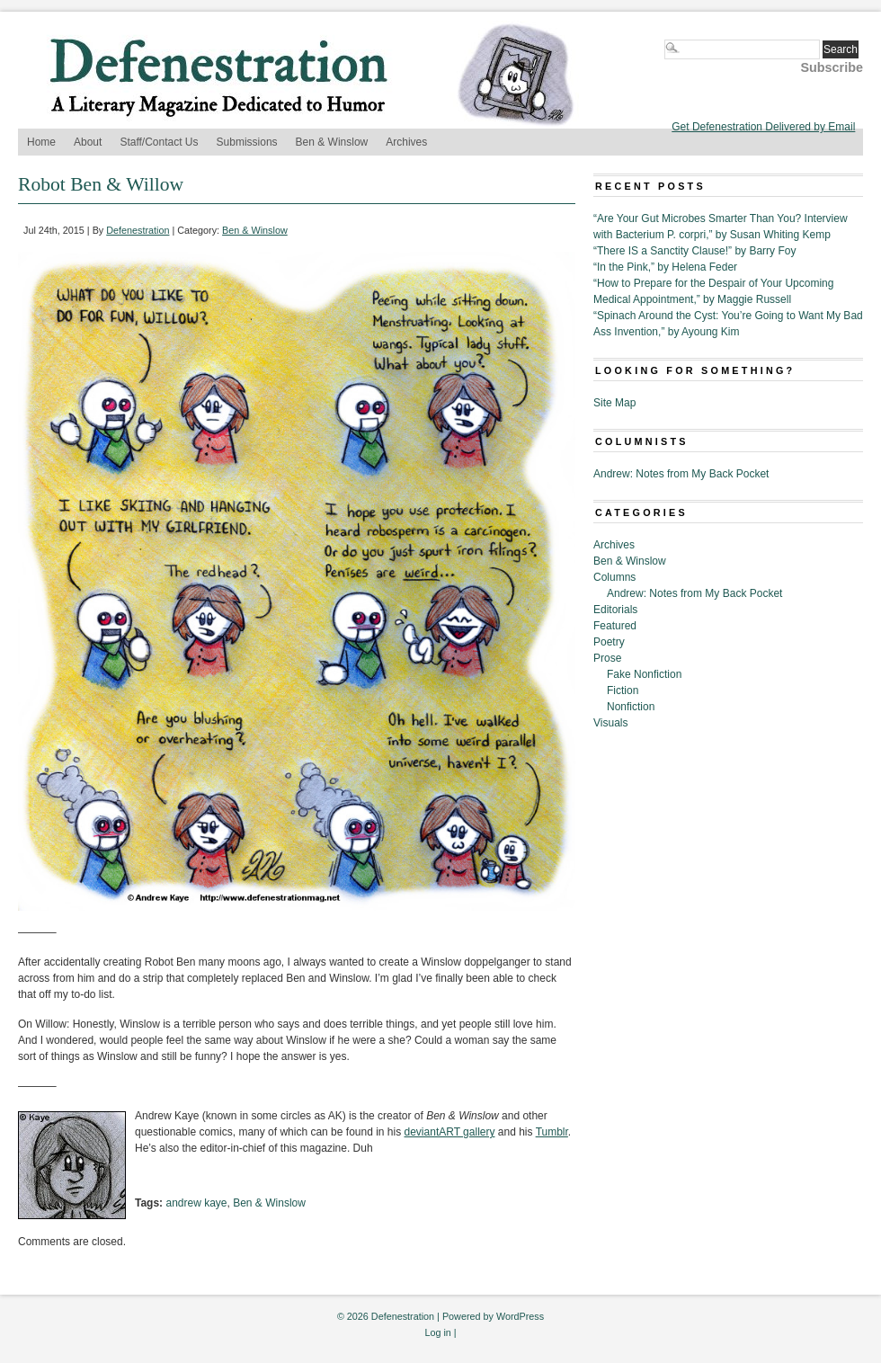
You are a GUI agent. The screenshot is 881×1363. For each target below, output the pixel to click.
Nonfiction (630, 706)
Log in (437, 1332)
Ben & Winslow (332, 142)
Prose (607, 658)
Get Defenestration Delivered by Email (763, 126)
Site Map (614, 402)
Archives (406, 142)
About (88, 142)
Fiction (622, 690)
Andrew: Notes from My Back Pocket (681, 474)
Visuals (610, 723)
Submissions (247, 142)
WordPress (520, 1316)
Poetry (609, 642)
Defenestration (137, 230)
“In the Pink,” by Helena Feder (665, 267)
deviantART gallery (450, 1132)
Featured (614, 625)
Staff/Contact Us (159, 142)
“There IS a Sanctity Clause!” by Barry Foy (694, 251)
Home (41, 142)
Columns (614, 577)
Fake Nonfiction (644, 674)
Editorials (615, 609)
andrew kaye (196, 1203)
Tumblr (552, 1132)
